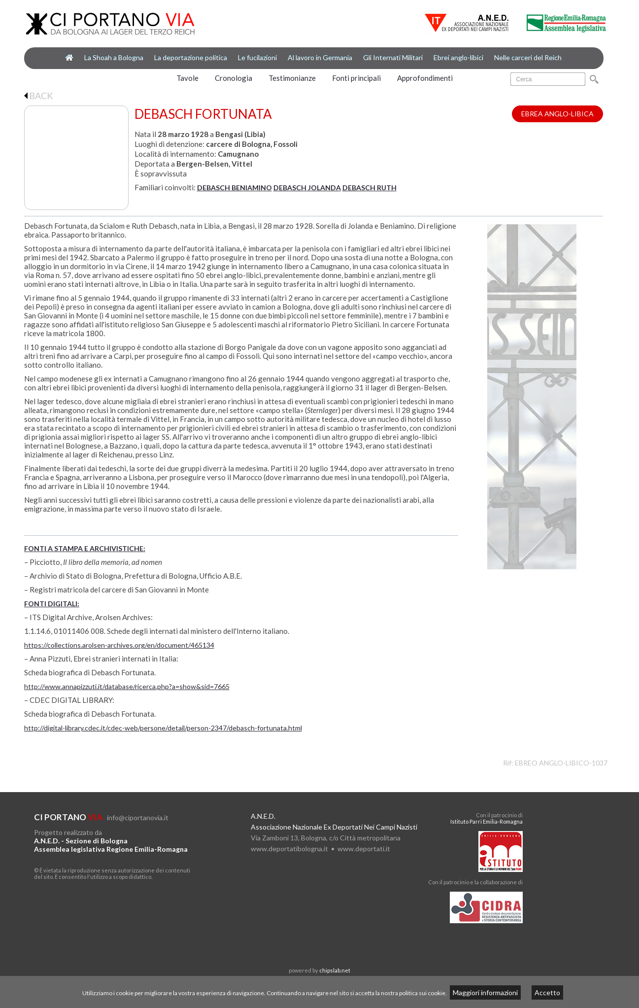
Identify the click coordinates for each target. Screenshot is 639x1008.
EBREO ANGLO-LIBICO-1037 (561, 763)
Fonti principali (356, 77)
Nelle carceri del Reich (528, 57)
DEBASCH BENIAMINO (234, 187)
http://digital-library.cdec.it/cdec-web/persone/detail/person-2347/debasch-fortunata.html (163, 728)
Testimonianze (292, 77)
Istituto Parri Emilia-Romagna (486, 821)
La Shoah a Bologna (113, 57)
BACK (38, 95)
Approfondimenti (425, 77)
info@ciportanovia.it (137, 817)
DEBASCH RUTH (369, 187)
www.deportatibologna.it (289, 848)
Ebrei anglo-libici (458, 57)
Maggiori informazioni (485, 992)
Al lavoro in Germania (320, 57)
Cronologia (233, 77)
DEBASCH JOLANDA (307, 187)
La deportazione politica (190, 57)
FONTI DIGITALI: (51, 603)
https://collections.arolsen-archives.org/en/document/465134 (119, 645)
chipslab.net (334, 970)
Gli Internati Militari (393, 57)
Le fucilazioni (257, 57)
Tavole (187, 77)
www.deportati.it (363, 848)
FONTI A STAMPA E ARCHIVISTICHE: (84, 548)
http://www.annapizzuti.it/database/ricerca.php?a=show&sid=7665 (127, 686)
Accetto (547, 992)
